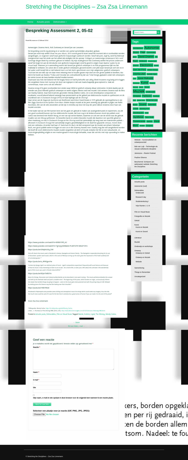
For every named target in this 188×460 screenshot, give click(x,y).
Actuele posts (43, 22)
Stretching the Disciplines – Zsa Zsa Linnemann (87, 6)
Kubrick (87, 314)
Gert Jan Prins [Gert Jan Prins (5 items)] (139, 70)
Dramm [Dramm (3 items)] (135, 65)
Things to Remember (142, 272)
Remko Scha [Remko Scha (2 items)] (141, 100)
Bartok (80, 314)
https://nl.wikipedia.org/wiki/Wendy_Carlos (59, 308)
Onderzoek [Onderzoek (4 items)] (150, 92)
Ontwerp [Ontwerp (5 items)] (137, 96)
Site (34, 387)
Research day (141, 197)
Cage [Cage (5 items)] (142, 52)
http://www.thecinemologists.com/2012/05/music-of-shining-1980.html (83, 310)
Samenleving (139, 268)
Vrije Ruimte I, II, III (143, 206)
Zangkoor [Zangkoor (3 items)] (149, 126)
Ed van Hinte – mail (76, 326)
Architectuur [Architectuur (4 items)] (138, 48)
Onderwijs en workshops (144, 246)
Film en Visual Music (64, 314)
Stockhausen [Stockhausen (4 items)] (138, 113)
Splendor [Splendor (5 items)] (152, 104)
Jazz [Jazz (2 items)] (134, 78)
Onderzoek (140, 193)
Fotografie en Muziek (142, 216)
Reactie (36, 347)
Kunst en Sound (142, 231)
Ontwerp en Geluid (143, 253)
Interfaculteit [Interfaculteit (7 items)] (139, 74)
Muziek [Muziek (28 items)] (138, 91)
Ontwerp (138, 251)
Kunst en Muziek (142, 227)
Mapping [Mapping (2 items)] (152, 83)
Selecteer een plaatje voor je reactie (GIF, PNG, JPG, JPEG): (61, 411)
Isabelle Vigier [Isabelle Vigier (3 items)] (152, 74)
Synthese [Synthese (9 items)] (138, 117)
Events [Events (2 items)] (156, 65)
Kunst (137, 225)
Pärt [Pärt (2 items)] (134, 100)
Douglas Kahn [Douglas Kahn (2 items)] (152, 61)
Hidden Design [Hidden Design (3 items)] (152, 70)
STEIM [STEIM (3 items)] (135, 109)
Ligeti (93, 314)
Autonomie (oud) (141, 186)
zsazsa (34, 40)
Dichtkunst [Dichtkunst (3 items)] (143, 61)
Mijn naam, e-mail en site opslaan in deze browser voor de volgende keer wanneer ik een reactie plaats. (73, 398)
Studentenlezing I (142, 201)
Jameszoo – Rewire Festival (145, 153)
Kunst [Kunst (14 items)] (144, 82)
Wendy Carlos (111, 314)
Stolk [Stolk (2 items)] (146, 113)
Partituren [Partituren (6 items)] (147, 96)
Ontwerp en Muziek (143, 257)
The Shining (100, 314)
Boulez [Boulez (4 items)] (136, 52)
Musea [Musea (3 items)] (147, 87)
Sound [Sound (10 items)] (142, 104)
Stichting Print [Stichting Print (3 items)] (144, 109)
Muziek (137, 242)
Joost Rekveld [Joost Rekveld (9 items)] (145, 78)
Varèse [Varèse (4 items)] (149, 121)
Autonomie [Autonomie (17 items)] (151, 47)
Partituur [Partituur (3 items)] (156, 96)
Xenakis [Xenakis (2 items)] (142, 125)
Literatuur (138, 238)
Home (30, 22)
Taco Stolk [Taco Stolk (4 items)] (149, 117)
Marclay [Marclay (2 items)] (135, 87)
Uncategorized (140, 276)
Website (139, 262)
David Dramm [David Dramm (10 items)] (146, 56)
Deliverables (59, 22)
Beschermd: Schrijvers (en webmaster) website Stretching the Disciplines (146, 164)
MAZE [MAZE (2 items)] (141, 87)
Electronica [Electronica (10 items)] (146, 65)
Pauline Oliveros (141, 157)
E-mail (36, 380)
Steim (76, 322)
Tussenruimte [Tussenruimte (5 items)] (139, 121)
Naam (36, 372)
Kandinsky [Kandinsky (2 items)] (136, 83)
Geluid (137, 220)
